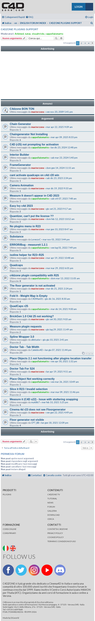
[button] (92, 43)
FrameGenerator (20, 164)
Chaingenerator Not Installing (29, 134)
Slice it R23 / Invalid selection (29, 389)
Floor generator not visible (27, 419)
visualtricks (38, 33)
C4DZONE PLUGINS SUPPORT (19, 29)
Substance (16, 236)
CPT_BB (35, 422)
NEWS (50, 502)
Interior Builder (19, 154)
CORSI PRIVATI (9, 533)
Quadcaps (16, 265)
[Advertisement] (47, 75)
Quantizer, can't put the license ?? (32, 216)
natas (28, 33)
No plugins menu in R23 (25, 226)
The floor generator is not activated (32, 285)
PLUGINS (7, 494)
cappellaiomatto (54, 33)
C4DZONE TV (53, 494)
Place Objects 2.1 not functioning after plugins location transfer (51, 358)
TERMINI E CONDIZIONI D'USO (61, 541)
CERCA (50, 519)
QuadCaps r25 (19, 306)
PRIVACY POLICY (55, 533)
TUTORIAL (52, 498)
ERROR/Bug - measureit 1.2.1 (29, 244)
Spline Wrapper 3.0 (22, 336)
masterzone (37, 111)
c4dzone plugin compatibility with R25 (34, 275)
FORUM (51, 506)
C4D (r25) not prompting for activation (34, 144)
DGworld (15, 618)
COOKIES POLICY (55, 537)
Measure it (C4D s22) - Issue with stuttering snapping (44, 399)
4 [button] (88, 43)
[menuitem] (29, 17)
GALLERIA (52, 511)
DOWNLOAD (53, 515)
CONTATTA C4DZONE (57, 529)
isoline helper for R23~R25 (27, 254)
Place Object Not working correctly (32, 378)
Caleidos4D (37, 350)
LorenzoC (36, 239)
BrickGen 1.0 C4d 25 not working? (32, 316)
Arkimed (19, 33)
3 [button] (85, 43)
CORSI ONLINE (9, 529)
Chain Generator (20, 124)
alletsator (36, 339)
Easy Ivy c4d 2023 (21, 205)
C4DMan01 (37, 298)
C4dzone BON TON (22, 108)
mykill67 (35, 402)
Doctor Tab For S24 (22, 368)
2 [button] (81, 43)
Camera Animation (22, 185)
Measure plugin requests (26, 326)
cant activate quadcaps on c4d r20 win (34, 175)
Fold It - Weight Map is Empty (28, 295)
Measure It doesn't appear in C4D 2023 (34, 195)
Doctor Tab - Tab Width (24, 347)
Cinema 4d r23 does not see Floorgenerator (38, 409)
